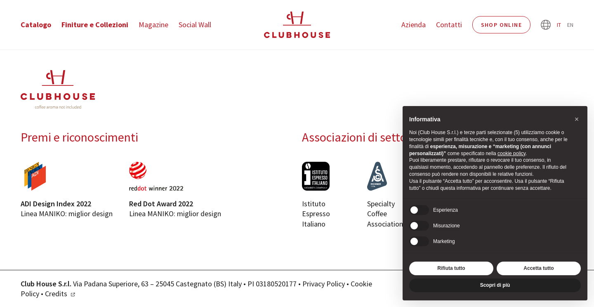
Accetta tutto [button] (538, 268)
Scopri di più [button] (495, 285)
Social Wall (195, 24)
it (559, 24)
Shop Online (501, 24)
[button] (576, 119)
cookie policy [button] (511, 153)
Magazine (153, 24)
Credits (56, 293)
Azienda (413, 24)
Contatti (449, 24)
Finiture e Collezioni (94, 24)
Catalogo (36, 24)
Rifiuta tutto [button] (451, 268)
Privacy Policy (323, 283)
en (570, 24)
